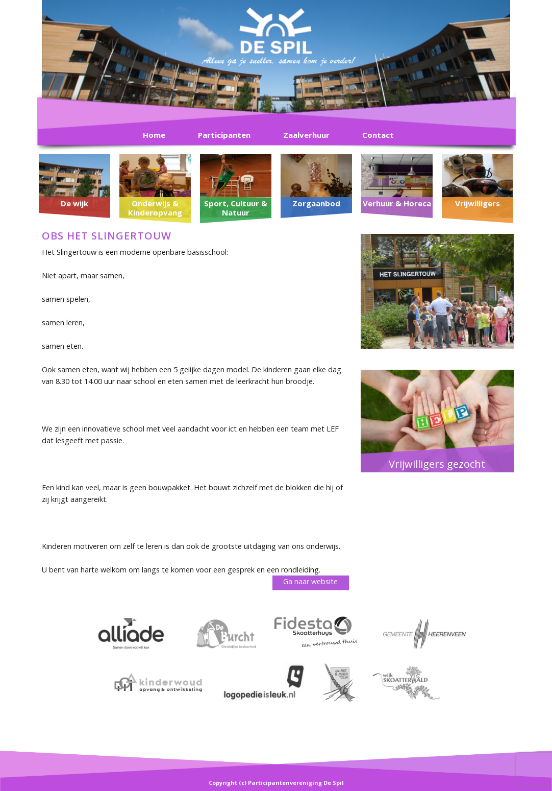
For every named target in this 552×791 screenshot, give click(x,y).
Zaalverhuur (306, 135)
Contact (378, 135)
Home (154, 135)
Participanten (224, 135)
